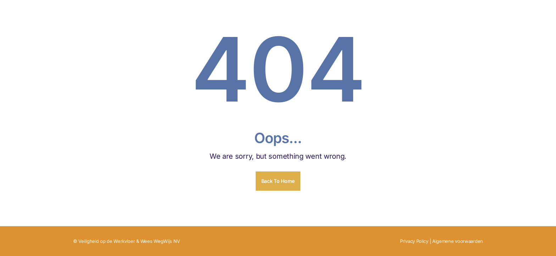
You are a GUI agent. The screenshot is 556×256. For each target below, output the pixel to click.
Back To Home (278, 181)
